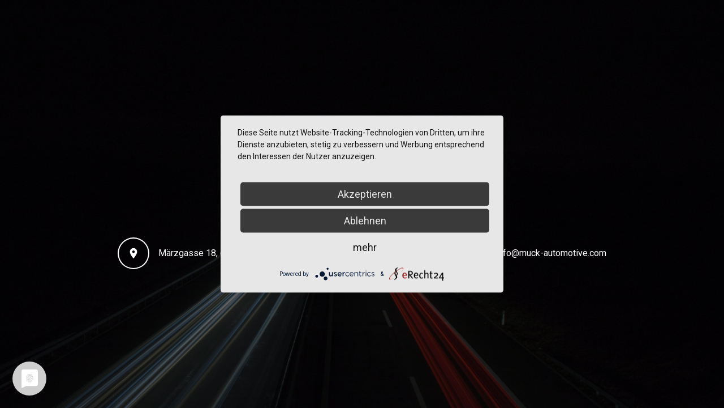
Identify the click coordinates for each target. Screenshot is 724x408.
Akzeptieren (365, 194)
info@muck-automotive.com (551, 253)
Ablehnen (365, 221)
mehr (365, 247)
